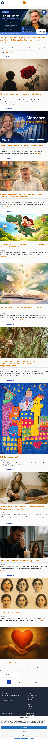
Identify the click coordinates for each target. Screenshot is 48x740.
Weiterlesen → (10, 57)
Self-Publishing (31, 694)
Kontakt (30, 708)
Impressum (32, 738)
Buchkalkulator (31, 703)
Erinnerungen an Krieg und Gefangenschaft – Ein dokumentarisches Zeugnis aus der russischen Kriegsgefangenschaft (17, 363)
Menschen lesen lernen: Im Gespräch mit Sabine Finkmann (21, 146)
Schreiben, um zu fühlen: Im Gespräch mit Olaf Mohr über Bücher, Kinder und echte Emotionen (21, 195)
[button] (46, 717)
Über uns (30, 706)
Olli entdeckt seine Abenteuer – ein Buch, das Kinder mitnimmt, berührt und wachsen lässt (23, 245)
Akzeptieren (24, 727)
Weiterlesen (9, 52)
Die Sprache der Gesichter (9, 612)
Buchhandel (30, 697)
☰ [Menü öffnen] (45, 3)
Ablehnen (24, 731)
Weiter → (37, 682)
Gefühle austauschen (8, 662)
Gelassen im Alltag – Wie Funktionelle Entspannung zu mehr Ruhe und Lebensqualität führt (22, 508)
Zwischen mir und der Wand (10, 457)
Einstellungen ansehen (24, 735)
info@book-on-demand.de (8, 700)
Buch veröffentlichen (32, 695)
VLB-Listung (30, 699)
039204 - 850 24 (5, 698)
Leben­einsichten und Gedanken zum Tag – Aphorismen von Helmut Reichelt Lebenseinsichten (21, 308)
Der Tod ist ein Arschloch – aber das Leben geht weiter (19, 561)
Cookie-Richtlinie (17, 738)
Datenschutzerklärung (25, 738)
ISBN (29, 701)
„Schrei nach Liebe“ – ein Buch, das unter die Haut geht (20, 94)
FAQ (29, 704)
